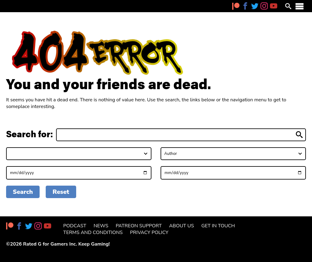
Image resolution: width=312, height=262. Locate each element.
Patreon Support (139, 225)
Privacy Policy (149, 232)
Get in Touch (218, 225)
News (101, 225)
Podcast (74, 225)
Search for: (29, 134)
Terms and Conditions (93, 232)
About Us (181, 225)
